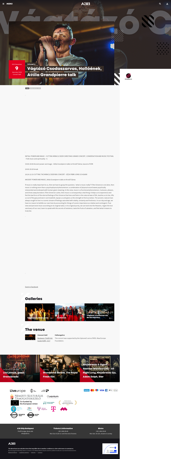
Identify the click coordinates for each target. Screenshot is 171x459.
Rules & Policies (12, 452)
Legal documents (24, 452)
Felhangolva (31, 64)
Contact (40, 452)
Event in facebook (31, 287)
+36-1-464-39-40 (63, 431)
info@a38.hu (25, 433)
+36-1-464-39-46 (101, 431)
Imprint (33, 452)
